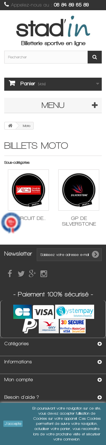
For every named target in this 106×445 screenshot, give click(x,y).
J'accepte (13, 423)
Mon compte (18, 379)
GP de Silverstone (79, 220)
